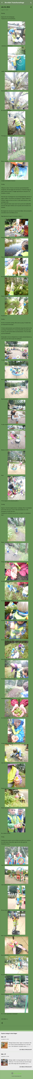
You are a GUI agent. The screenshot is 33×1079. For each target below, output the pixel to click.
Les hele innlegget (26, 1049)
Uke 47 (3, 1037)
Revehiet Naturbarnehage (14, 2)
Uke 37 (3, 1054)
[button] (31, 7)
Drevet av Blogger (16, 1073)
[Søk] (31, 3)
